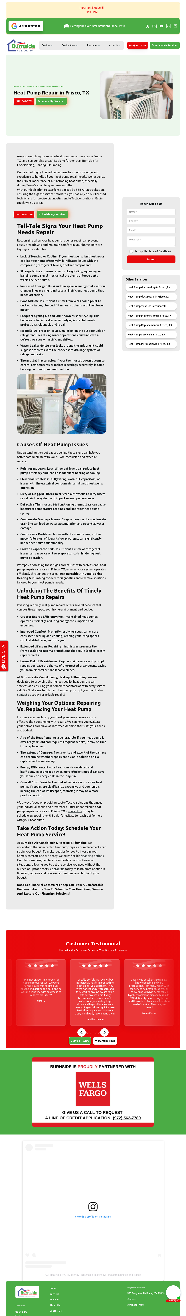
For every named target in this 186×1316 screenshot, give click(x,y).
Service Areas (68, 45)
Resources (92, 45)
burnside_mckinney (94, 1274)
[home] (21, 45)
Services (46, 45)
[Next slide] (104, 1032)
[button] (93, 10)
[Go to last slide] (81, 1032)
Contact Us (56, 1310)
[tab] (87, 1033)
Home (53, 1288)
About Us (113, 45)
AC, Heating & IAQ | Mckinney (62, 1274)
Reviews (54, 1299)
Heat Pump (12, 86)
